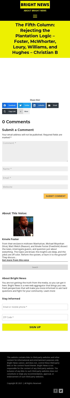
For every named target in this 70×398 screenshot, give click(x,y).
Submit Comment (56, 196)
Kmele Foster (10, 239)
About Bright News (35, 10)
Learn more (49, 290)
